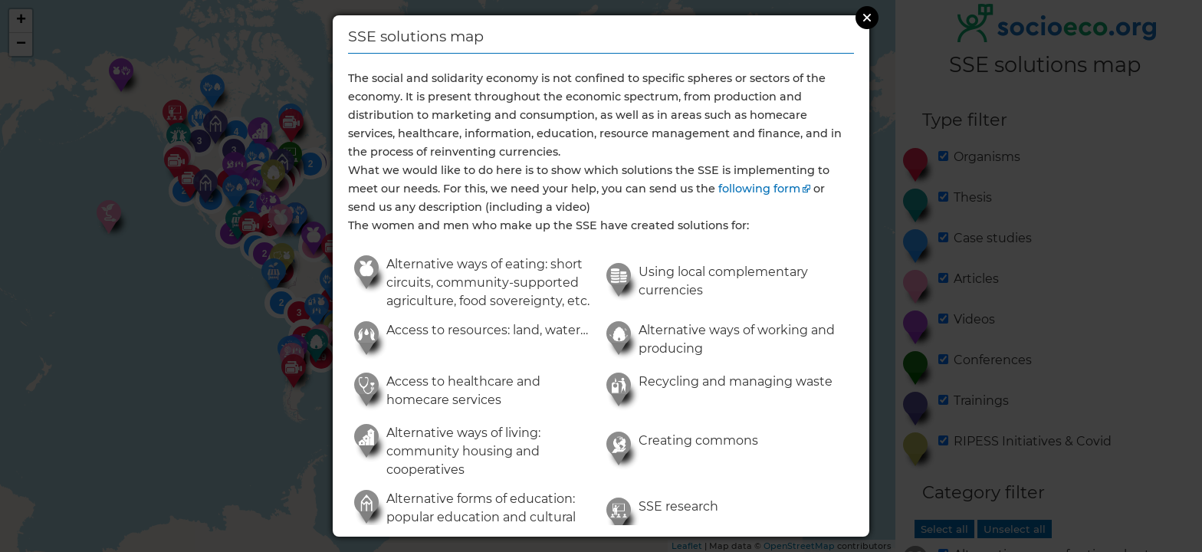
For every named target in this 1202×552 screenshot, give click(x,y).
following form (759, 189)
